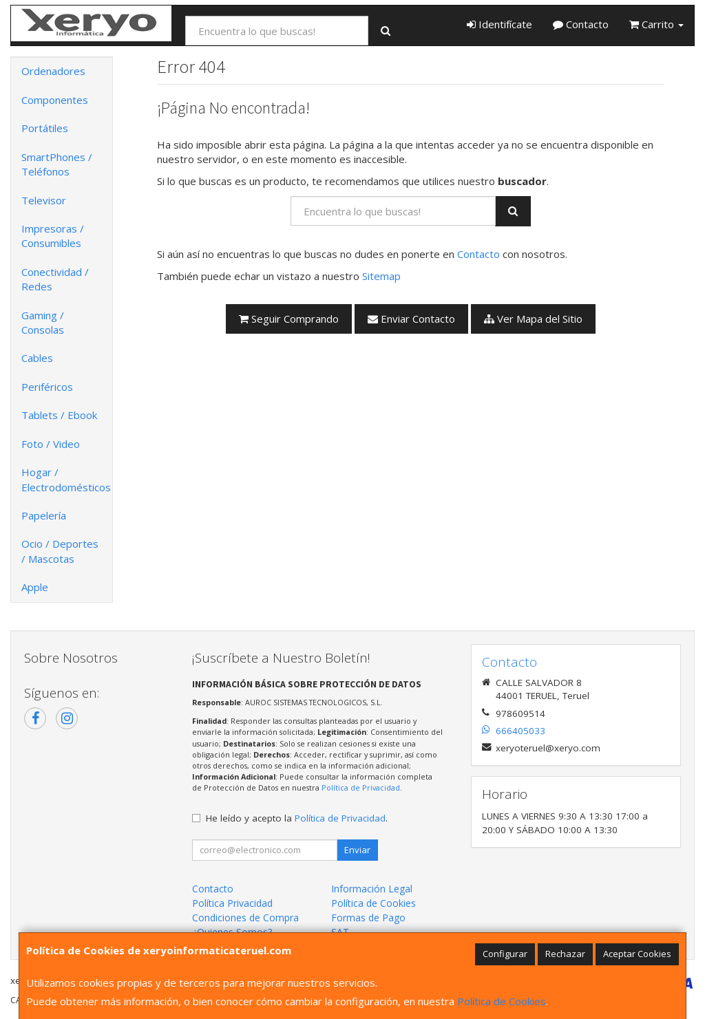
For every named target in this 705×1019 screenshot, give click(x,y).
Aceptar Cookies (637, 953)
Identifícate (499, 24)
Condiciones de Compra (245, 917)
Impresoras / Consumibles (52, 236)
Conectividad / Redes (55, 279)
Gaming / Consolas (42, 322)
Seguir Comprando (289, 318)
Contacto (581, 24)
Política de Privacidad (361, 787)
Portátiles (44, 128)
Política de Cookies (501, 1001)
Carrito (656, 24)
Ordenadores (53, 71)
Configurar (505, 953)
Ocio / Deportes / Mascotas (59, 551)
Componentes (54, 100)
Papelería (43, 515)
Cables (37, 358)
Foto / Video (50, 444)
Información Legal (371, 888)
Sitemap (381, 276)
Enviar (357, 850)
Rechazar (565, 953)
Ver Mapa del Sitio (533, 318)
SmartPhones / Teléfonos (56, 164)
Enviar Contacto (411, 318)
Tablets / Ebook (59, 415)
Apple (34, 587)
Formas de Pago (368, 917)
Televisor (43, 200)
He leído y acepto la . (297, 818)
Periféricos (47, 387)
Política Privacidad (232, 903)
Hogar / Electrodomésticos (66, 479)
